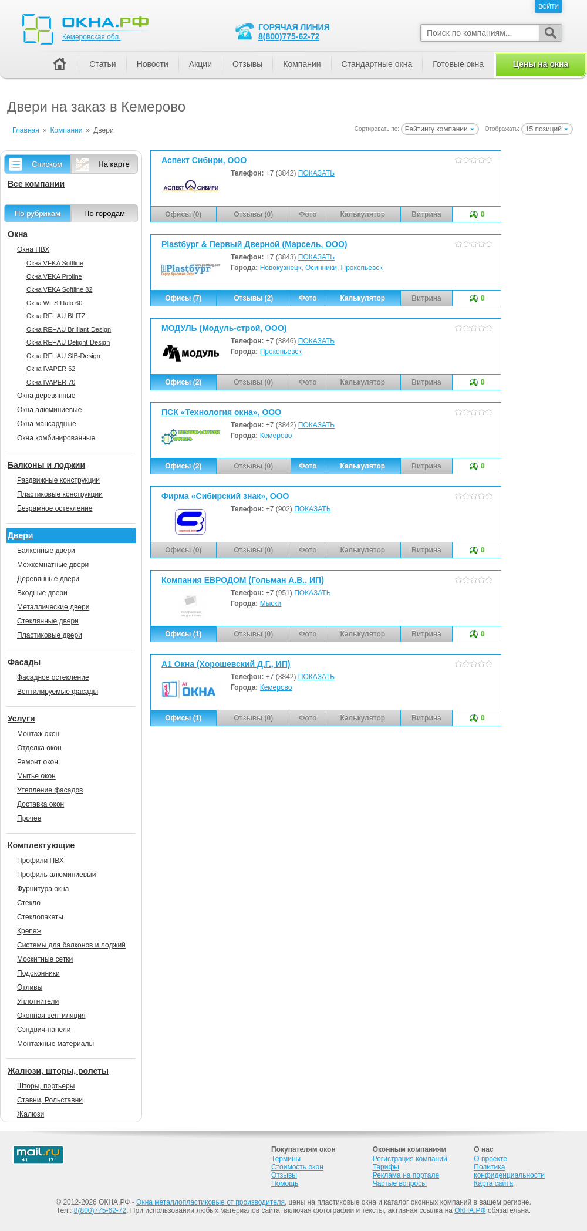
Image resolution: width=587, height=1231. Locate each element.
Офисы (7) (183, 298)
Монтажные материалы (55, 1044)
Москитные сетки (45, 959)
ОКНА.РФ (469, 1210)
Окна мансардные (46, 424)
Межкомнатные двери (53, 565)
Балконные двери (46, 551)
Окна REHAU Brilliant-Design (68, 329)
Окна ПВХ (33, 249)
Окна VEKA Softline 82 (59, 289)
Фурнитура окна (43, 889)
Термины (286, 1159)
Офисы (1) (183, 634)
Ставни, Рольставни (50, 1100)
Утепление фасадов (50, 790)
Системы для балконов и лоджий (71, 945)
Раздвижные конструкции (58, 480)
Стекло (29, 903)
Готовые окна (458, 64)
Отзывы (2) (253, 298)
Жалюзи (30, 1114)
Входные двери (42, 593)
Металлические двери (53, 607)
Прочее (29, 818)
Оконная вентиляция (51, 1015)
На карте (113, 164)
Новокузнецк (281, 268)
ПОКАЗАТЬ (316, 173)
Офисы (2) (183, 382)
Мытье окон (36, 776)
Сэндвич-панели (44, 1030)
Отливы (29, 987)
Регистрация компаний (410, 1159)
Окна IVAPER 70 (50, 382)
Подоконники (38, 973)
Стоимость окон (297, 1167)
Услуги (21, 718)
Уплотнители (38, 1001)
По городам (104, 213)
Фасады (24, 662)
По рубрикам (37, 213)
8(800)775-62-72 (288, 36)
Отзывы (247, 64)
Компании (302, 64)
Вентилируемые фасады (57, 691)
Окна (18, 234)
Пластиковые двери (49, 635)
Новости (152, 64)
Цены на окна (540, 64)
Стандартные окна (377, 64)
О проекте (490, 1159)
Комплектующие (41, 845)
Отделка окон (39, 748)
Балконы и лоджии (46, 465)
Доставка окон (40, 804)
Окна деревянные (46, 396)
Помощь (284, 1183)
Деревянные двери (48, 579)
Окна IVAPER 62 (50, 368)
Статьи (102, 64)
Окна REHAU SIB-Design (63, 355)
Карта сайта (493, 1183)
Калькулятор (362, 298)
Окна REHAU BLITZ (55, 315)
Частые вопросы (400, 1183)
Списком (47, 164)
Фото (307, 298)
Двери (20, 535)
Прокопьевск (362, 268)
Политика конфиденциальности (509, 1171)
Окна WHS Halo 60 (54, 302)
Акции (200, 64)
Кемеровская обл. (91, 37)
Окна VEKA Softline (54, 263)
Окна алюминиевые (49, 410)
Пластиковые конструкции (60, 494)
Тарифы (386, 1167)
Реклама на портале (406, 1175)
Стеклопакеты (40, 917)
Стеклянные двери (48, 621)
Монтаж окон (38, 734)
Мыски (271, 603)
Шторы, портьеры (46, 1086)
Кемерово (276, 435)
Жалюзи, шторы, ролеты (58, 1070)
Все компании (36, 183)
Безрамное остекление (54, 508)
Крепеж (29, 931)
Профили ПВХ (40, 860)
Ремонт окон (37, 762)
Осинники (321, 268)
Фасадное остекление (53, 677)
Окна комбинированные (56, 438)
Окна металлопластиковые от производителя (210, 1202)
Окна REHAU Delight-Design (68, 342)
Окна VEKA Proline (54, 276)
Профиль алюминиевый (56, 875)
